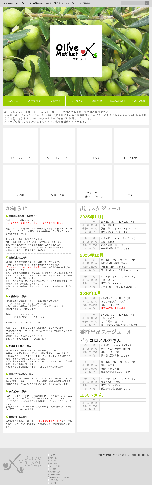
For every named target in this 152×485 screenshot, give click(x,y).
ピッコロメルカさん (100, 340)
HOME (52, 455)
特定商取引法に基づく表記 (60, 477)
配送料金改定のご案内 (20, 346)
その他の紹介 (138, 101)
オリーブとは (76, 101)
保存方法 (55, 101)
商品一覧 (13, 101)
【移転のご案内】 (22, 339)
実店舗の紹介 (117, 101)
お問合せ (53, 483)
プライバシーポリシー (58, 480)
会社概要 (97, 101)
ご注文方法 (34, 101)
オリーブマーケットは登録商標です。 (49, 3)
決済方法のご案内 (18, 391)
